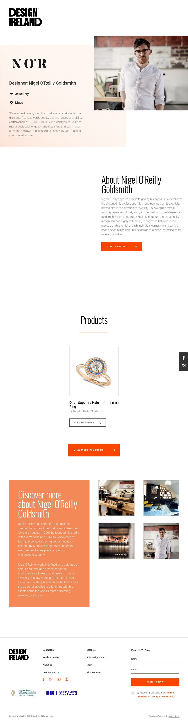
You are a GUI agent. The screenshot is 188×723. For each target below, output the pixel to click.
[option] (94, 384)
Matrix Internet (174, 716)
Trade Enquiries (51, 657)
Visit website (116, 246)
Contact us (48, 650)
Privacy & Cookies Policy (163, 696)
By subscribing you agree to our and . (156, 694)
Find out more (84, 422)
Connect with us (51, 672)
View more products (88, 450)
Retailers (91, 650)
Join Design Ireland (96, 657)
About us (47, 665)
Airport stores (93, 672)
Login (89, 665)
